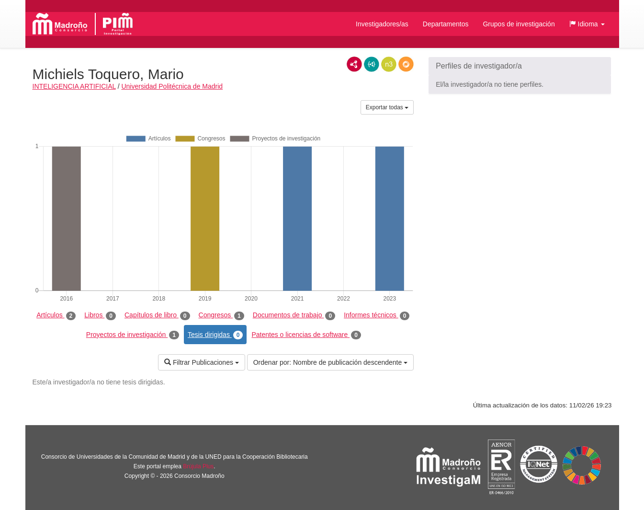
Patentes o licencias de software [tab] (306, 335)
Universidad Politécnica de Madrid (172, 86)
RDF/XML (354, 64)
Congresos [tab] (221, 315)
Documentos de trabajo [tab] (294, 315)
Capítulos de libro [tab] (157, 315)
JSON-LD (371, 64)
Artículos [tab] (56, 315)
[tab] (520, 66)
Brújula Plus (198, 466)
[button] (587, 24)
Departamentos (446, 24)
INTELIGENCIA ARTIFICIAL (74, 86)
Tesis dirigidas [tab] (215, 335)
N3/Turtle (388, 64)
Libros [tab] (100, 315)
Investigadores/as (382, 24)
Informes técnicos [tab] (376, 315)
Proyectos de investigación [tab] (132, 335)
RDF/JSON (406, 64)
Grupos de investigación (518, 24)
